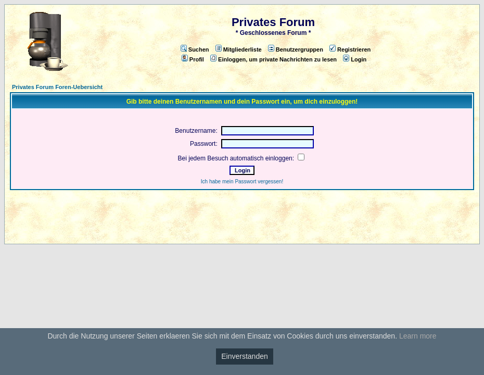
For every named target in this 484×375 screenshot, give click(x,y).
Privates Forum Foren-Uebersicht (57, 87)
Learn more (418, 336)
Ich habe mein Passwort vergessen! (242, 181)
